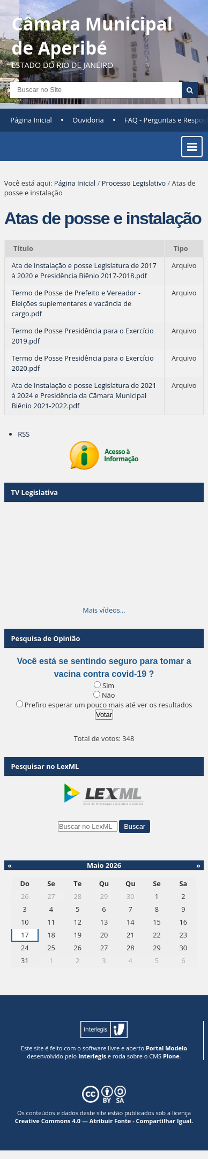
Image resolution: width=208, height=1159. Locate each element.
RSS (23, 434)
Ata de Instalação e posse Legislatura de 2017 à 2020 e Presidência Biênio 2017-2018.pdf (84, 270)
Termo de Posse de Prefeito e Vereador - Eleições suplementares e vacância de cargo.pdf (76, 303)
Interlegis (92, 1056)
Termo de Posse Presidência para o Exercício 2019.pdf (83, 336)
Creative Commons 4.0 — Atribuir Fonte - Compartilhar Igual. (104, 1121)
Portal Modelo (166, 1048)
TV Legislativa (34, 492)
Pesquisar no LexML (45, 766)
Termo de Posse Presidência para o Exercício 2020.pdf (83, 363)
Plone (171, 1056)
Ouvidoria (88, 120)
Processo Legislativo (134, 183)
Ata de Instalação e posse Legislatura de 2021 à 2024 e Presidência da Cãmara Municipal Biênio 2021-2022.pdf (84, 395)
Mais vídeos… (104, 610)
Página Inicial (31, 120)
